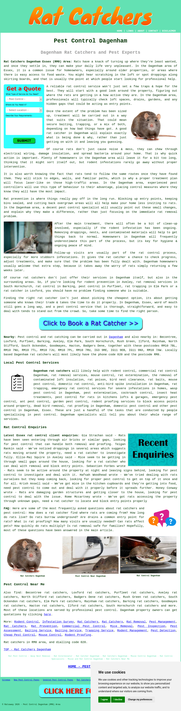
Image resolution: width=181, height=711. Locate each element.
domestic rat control (76, 384)
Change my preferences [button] (140, 699)
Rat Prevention (44, 626)
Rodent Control (26, 621)
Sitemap (6, 680)
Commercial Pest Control (83, 626)
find (17, 592)
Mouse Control (50, 635)
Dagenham (116, 337)
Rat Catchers (87, 621)
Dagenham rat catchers (51, 371)
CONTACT (153, 31)
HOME (119, 31)
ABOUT (141, 31)
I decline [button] (118, 699)
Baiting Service (38, 630)
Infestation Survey (58, 621)
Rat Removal (136, 621)
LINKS (129, 31)
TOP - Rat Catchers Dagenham (27, 649)
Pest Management (162, 621)
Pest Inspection (151, 626)
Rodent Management (132, 630)
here (47, 614)
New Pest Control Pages (26, 680)
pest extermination (100, 392)
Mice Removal (121, 626)
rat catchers (148, 605)
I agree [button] (104, 699)
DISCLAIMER (169, 31)
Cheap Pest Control (19, 635)
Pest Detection (163, 630)
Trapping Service (99, 630)
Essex (46, 410)
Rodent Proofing (78, 635)
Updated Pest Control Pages (58, 680)
